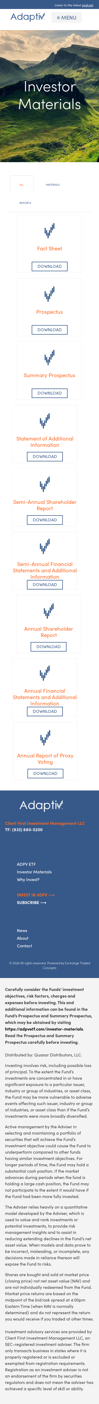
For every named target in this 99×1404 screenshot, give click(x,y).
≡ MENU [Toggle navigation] (67, 17)
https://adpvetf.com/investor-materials (44, 1029)
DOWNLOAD (49, 266)
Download (49, 329)
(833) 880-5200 (27, 829)
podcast (87, 5)
